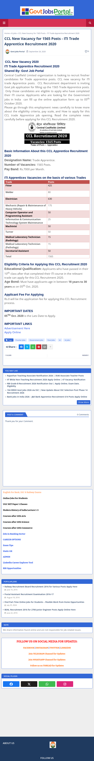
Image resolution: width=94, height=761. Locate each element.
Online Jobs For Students (15, 498)
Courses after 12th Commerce (17, 528)
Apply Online (12, 332)
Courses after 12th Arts (14, 516)
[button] (90, 23)
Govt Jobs (51, 340)
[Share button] (50, 346)
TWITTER (54, 648)
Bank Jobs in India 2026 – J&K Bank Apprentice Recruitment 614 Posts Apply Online (47, 396)
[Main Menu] (4, 23)
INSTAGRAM (42, 648)
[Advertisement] (47, 715)
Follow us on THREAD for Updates (47, 665)
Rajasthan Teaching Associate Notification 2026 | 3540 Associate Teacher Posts (45, 375)
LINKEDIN (66, 648)
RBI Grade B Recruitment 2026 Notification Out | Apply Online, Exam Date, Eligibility (43, 384)
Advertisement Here (17, 328)
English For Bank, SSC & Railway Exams (22, 492)
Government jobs (36, 340)
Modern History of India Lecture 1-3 (20, 510)
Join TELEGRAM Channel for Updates (47, 653)
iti (60, 340)
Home (7, 33)
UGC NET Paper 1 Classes (15, 504)
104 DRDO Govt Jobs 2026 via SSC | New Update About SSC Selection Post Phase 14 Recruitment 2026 (47, 391)
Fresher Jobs (20, 340)
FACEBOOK (28, 648)
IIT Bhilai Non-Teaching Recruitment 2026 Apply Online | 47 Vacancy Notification (46, 379)
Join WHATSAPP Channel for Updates (46, 659)
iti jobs (14, 33)
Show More (83, 402)
